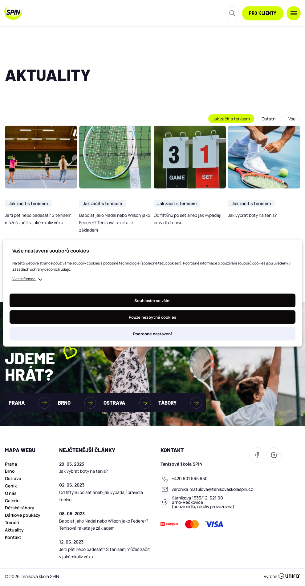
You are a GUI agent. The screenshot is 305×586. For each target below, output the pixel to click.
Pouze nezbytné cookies (152, 317)
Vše (291, 119)
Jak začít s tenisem (230, 119)
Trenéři (12, 524)
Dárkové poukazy (22, 517)
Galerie (12, 502)
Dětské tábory (19, 509)
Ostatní (268, 119)
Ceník (11, 488)
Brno (10, 473)
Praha (11, 466)
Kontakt (13, 539)
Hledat (232, 13)
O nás (11, 495)
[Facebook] (256, 456)
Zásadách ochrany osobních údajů (41, 269)
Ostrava (13, 480)
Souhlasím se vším (152, 300)
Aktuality (14, 532)
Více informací (24, 278)
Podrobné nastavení (152, 334)
